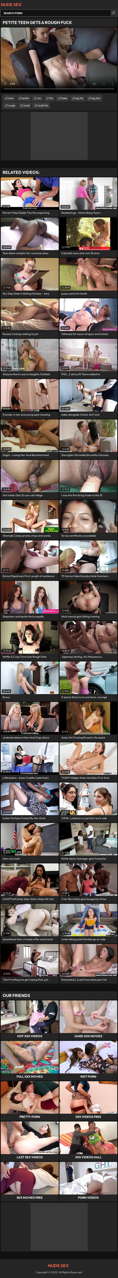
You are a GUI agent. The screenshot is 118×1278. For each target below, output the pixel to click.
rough (11, 105)
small (26, 105)
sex (39, 98)
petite (25, 98)
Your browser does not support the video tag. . (59, 60)
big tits (79, 98)
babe (64, 98)
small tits (43, 105)
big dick (96, 98)
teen (11, 98)
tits (51, 98)
